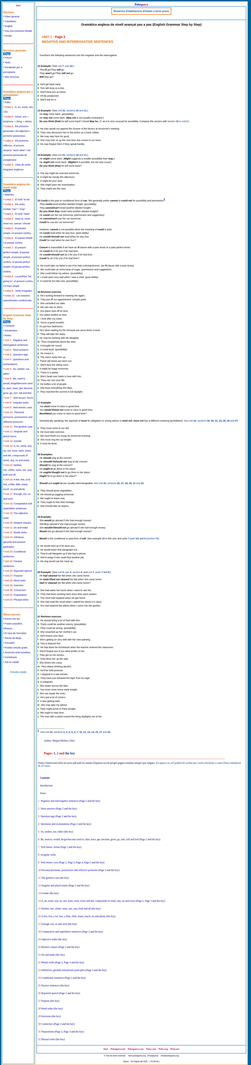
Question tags (16, 354)
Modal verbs (16, 532)
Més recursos (12, 76)
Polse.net (174, 1049)
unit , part (65, 66)
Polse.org (163, 1049)
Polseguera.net (118, 1049)
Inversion (14, 585)
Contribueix (11, 657)
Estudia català (18, 672)
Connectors (15, 590)
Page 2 (83, 801)
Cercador (10, 642)
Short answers (16, 349)
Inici (18, 5)
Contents (9, 325)
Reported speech (18, 570)
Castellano (10, 21)
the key (70, 753)
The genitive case (18, 426)
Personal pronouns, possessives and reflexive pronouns (17, 417)
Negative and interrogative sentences (59, 801)
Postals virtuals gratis (16, 647)
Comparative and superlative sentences (61, 931)
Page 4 (79, 862)
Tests (7, 62)
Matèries (9, 194)
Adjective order (49, 939)
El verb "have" (17, 213)
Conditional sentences (52, 977)
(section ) (151, 538)
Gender (13, 441)
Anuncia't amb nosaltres (17, 652)
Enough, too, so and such (54, 924)
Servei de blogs (13, 638)
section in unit (178, 121)
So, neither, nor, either (52, 831)
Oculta (8, 35)
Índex (8, 102)
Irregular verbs (16, 402)
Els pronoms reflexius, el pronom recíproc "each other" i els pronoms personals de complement (17, 150)
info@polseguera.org (170, 1056)
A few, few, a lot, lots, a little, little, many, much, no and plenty (17, 484)
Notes (8, 335)
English (9, 26)
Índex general (12, 16)
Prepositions (16, 594)
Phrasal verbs (16, 599)
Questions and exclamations (55, 824)
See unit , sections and (211, 420)
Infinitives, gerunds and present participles (14, 542)
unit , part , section (70, 572)
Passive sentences (50, 985)
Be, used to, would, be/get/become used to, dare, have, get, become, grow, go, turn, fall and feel (90, 839)
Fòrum (8, 57)
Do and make (16, 527)
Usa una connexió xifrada (18, 30)
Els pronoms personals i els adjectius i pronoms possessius (16, 131)
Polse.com (151, 1049)
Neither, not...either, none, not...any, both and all (17, 470)
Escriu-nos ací (12, 618)
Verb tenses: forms (19, 397)
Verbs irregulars (18, 290)
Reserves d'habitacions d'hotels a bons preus (141, 11)
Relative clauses (18, 522)
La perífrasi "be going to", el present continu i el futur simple (18, 281)
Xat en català (12, 662)
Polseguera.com (135, 1049)
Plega (6, 53)
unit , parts (95, 572)
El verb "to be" (17, 199)
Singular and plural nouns (54, 885)
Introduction (11, 330)
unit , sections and (72, 110)
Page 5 (87, 862)
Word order (15, 580)
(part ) (133, 538)
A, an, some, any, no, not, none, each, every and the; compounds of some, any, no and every (88, 900)
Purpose (14, 575)
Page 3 (71, 862)
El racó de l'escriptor (15, 633)
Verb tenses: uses (18, 407)
